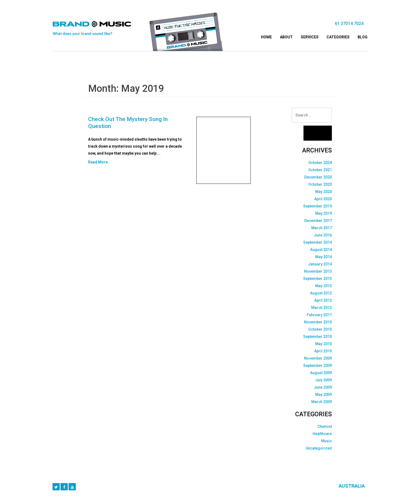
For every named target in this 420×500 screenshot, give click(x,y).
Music (326, 441)
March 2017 (321, 228)
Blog (363, 37)
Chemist (324, 426)
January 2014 (320, 264)
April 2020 (323, 199)
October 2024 (320, 162)
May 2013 (323, 286)
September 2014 (317, 242)
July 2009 (323, 380)
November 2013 (318, 271)
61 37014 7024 (349, 23)
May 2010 (323, 344)
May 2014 (323, 257)
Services (309, 37)
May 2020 (323, 191)
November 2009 (318, 358)
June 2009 (323, 387)
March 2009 (321, 402)
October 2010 (320, 329)
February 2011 (319, 315)
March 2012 (321, 307)
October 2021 (320, 170)
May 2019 (323, 213)
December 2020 (318, 177)
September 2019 (317, 206)
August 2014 (321, 249)
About (286, 37)
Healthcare (322, 434)
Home (266, 37)
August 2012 (321, 293)
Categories (338, 37)
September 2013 (317, 278)
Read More (98, 162)
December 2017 (318, 220)
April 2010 (323, 351)
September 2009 (317, 365)
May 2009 (323, 394)
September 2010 (317, 336)
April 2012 (323, 300)
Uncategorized (319, 448)
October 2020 (320, 184)
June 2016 (323, 235)
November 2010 (318, 322)
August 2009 (321, 373)
